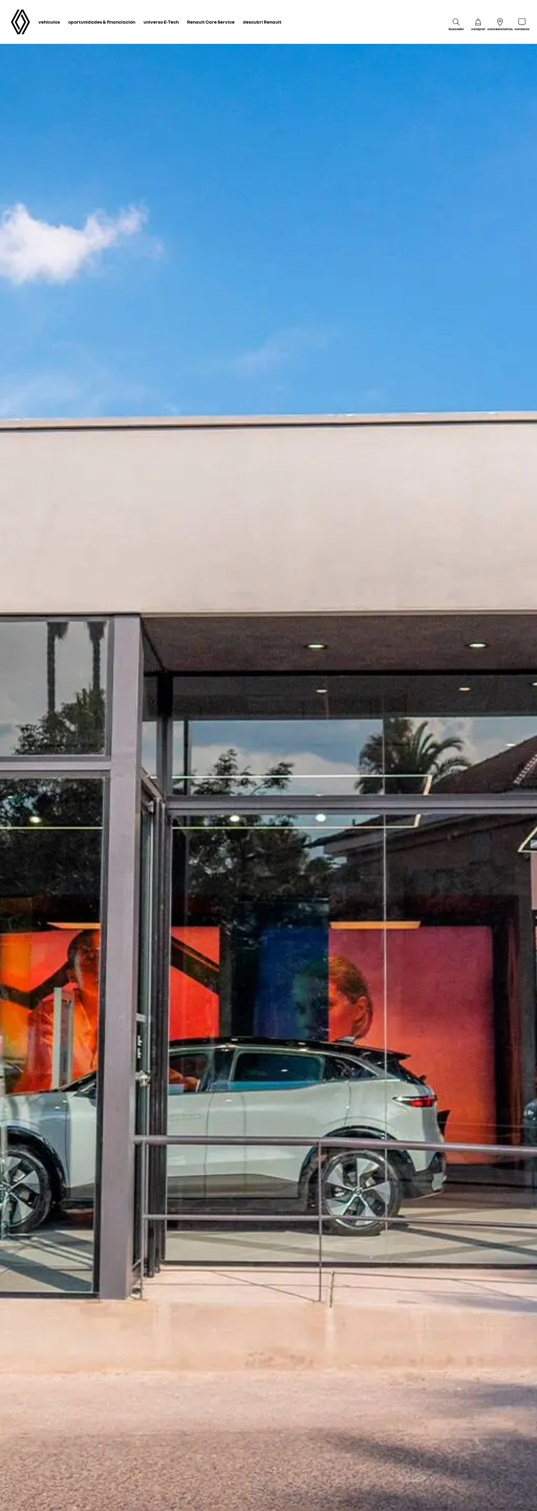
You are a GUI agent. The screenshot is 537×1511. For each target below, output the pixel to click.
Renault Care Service (211, 22)
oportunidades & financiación (101, 22)
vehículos (49, 22)
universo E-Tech (161, 22)
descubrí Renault (262, 22)
